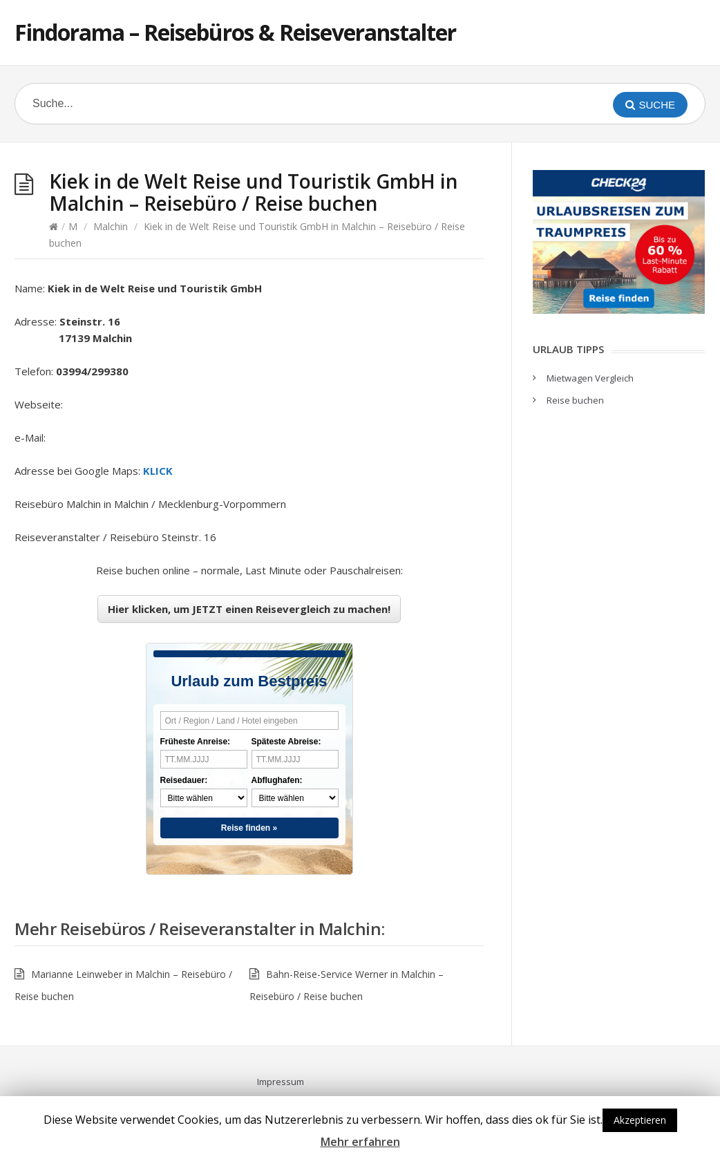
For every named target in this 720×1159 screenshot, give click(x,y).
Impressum (280, 1081)
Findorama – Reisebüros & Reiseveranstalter (235, 32)
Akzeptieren (640, 1120)
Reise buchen (575, 400)
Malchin (110, 226)
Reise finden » (249, 828)
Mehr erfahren (360, 1141)
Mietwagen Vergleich (590, 378)
